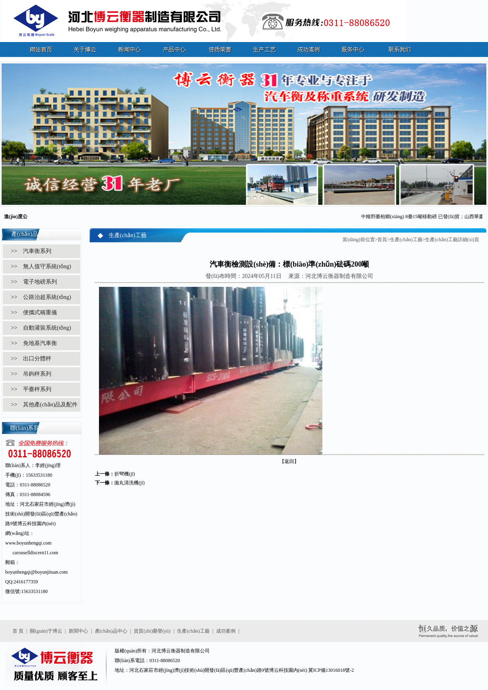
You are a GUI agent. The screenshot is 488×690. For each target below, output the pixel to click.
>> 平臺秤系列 (31, 389)
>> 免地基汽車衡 (34, 343)
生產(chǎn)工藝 (406, 239)
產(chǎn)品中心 (111, 631)
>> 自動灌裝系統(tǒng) (41, 328)
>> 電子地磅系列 (34, 282)
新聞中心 (78, 631)
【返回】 (289, 461)
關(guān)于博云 (46, 631)
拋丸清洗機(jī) (129, 483)
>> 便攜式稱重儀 (34, 312)
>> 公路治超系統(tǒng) (41, 297)
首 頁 (18, 631)
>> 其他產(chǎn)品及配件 (44, 405)
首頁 (382, 239)
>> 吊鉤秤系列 (31, 374)
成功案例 (226, 631)
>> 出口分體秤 (31, 359)
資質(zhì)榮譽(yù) (152, 631)
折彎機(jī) (124, 474)
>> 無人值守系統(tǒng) (41, 266)
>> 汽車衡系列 (31, 251)
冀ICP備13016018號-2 (331, 670)
